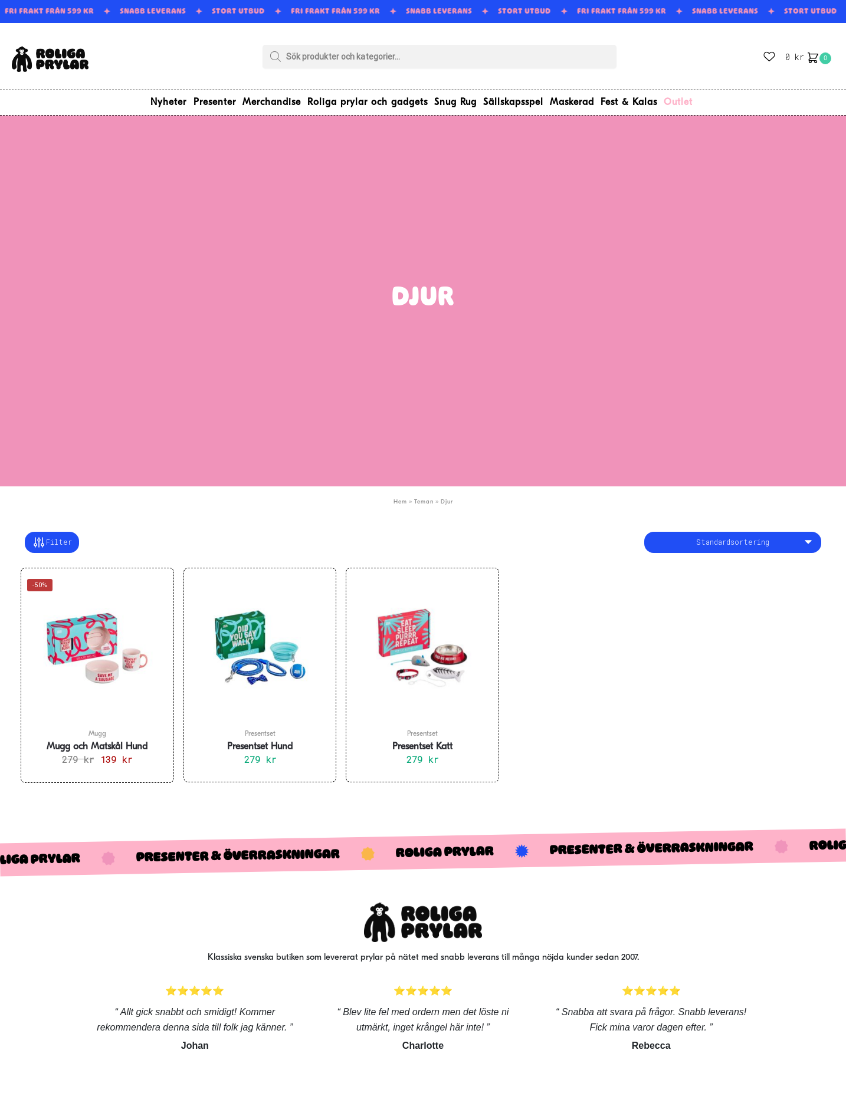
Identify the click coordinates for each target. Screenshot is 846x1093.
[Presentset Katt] (422, 644)
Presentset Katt (422, 743)
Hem (400, 497)
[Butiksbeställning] (732, 538)
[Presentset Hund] (260, 644)
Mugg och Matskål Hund (97, 743)
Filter (52, 538)
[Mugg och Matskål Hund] (97, 644)
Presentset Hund (260, 743)
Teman (424, 497)
